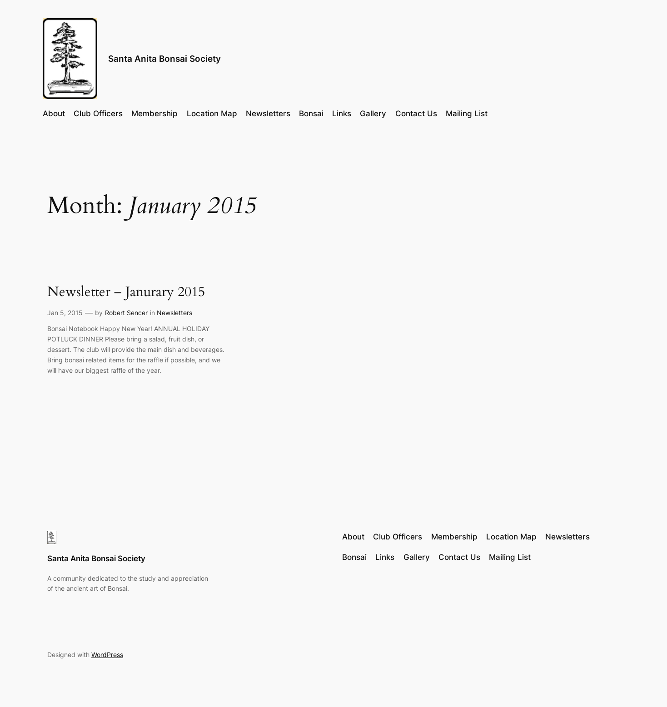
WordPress (107, 654)
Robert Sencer (126, 312)
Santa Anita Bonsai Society (164, 58)
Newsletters (174, 312)
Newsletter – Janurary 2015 (126, 292)
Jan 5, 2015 (65, 312)
